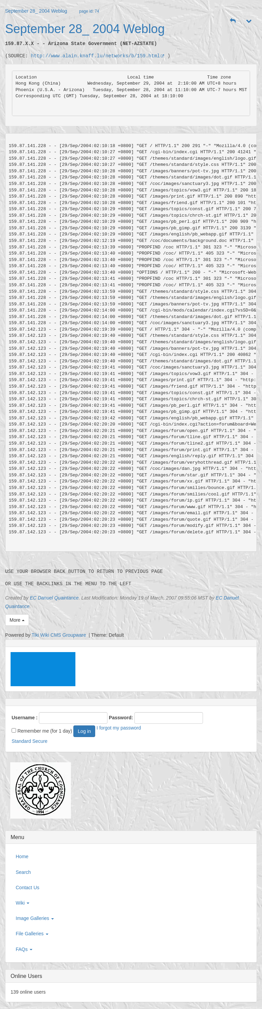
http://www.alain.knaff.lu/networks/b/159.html (98, 56)
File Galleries (32, 933)
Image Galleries (35, 918)
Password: (121, 717)
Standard (21, 741)
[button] (233, 21)
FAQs (24, 949)
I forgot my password (119, 728)
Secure (39, 741)
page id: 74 (89, 11)
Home (22, 856)
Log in (84, 731)
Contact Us (27, 887)
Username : (25, 717)
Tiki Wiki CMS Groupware (60, 635)
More (17, 620)
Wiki (22, 903)
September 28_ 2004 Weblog (36, 11)
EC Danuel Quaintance (54, 598)
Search (23, 872)
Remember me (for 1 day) (42, 731)
